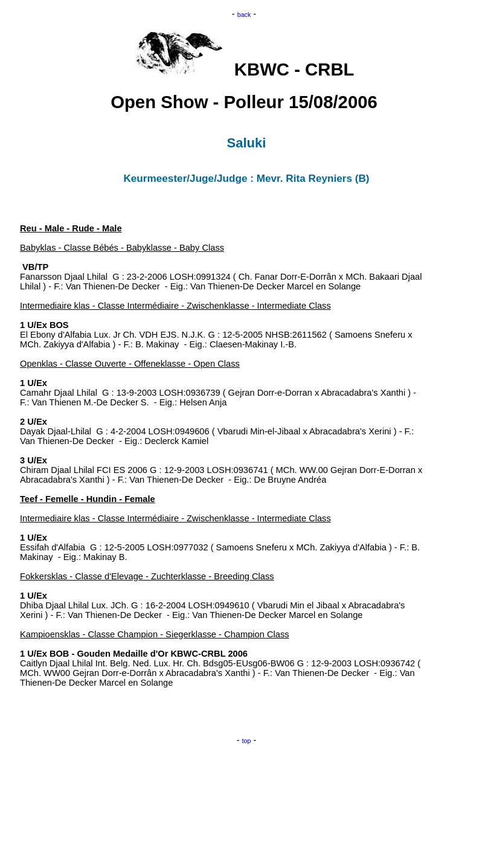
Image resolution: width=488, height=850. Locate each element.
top (246, 740)
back (244, 14)
